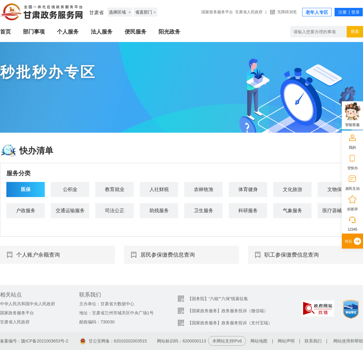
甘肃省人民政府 (249, 12)
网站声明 (286, 341)
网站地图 (258, 341)
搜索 (355, 31)
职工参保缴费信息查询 (291, 255)
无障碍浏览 (287, 12)
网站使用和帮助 (348, 341)
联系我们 (313, 341)
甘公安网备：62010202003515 (113, 341)
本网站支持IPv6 (227, 341)
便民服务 (135, 32)
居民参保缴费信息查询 (167, 255)
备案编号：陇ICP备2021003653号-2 (34, 341)
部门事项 (34, 32)
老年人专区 (317, 12)
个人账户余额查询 (38, 255)
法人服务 (102, 32)
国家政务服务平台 (217, 12)
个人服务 (68, 32)
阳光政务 (169, 32)
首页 (5, 32)
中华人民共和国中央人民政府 (27, 303)
